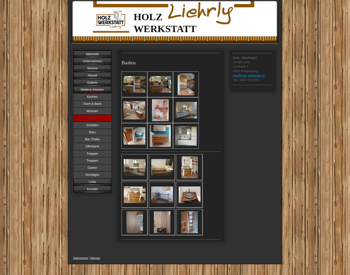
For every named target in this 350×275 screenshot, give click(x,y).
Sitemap (95, 258)
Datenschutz (80, 258)
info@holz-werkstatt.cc (249, 75)
